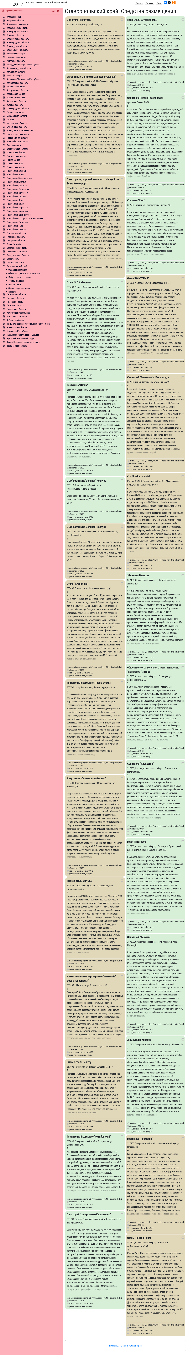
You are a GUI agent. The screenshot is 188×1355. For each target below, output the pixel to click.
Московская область (17, 123)
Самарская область (16, 240)
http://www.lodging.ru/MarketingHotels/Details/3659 (109, 1298)
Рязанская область (16, 236)
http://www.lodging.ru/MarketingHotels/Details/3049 (109, 865)
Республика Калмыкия (17, 192)
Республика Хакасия (16, 229)
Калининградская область (19, 68)
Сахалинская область (17, 251)
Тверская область (15, 298)
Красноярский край (16, 97)
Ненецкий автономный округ (20, 130)
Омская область (14, 145)
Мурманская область (17, 127)
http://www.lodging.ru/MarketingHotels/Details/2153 (109, 511)
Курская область (15, 105)
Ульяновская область (17, 316)
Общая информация (17, 269)
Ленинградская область (18, 108)
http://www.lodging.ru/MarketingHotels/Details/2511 (109, 763)
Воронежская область (17, 50)
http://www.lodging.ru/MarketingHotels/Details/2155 (109, 568)
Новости (12, 291)
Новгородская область (17, 138)
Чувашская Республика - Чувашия (23, 334)
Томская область (15, 301)
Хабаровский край (15, 320)
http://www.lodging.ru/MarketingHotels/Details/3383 (109, 1121)
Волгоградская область (18, 42)
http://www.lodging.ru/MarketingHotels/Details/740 (108, 267)
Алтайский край (14, 17)
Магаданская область (17, 116)
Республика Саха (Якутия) (19, 214)
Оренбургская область (17, 149)
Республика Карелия (16, 196)
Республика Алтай (15, 174)
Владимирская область (18, 39)
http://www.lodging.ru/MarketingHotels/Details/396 (108, 163)
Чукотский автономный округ (20, 338)
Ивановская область (16, 57)
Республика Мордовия (17, 211)
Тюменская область (16, 309)
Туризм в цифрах (16, 280)
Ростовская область (16, 233)
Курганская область (16, 101)
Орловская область (16, 152)
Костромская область (17, 90)
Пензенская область (16, 156)
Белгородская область (17, 31)
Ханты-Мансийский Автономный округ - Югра (28, 323)
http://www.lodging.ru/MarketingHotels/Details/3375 (109, 1046)
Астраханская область (17, 28)
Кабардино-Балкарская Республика (24, 64)
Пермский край (14, 160)
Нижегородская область (18, 134)
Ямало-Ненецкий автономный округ (23, 342)
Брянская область (15, 35)
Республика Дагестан (17, 185)
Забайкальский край (16, 53)
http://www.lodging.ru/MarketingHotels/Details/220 (108, 61)
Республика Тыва (15, 225)
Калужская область (16, 72)
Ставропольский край (17, 266)
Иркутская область (16, 61)
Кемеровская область (17, 83)
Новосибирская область (18, 141)
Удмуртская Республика (18, 312)
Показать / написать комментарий (125, 1345)
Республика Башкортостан (19, 178)
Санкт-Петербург (15, 244)
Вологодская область (17, 46)
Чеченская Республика (17, 331)
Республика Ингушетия (18, 189)
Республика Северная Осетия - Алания (25, 218)
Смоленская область (17, 262)
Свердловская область (18, 255)
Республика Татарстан (17, 222)
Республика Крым (15, 203)
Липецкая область (15, 112)
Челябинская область (17, 327)
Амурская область (15, 20)
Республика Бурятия (16, 182)
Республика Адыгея (16, 171)
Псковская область (16, 167)
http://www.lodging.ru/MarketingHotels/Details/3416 (109, 1199)
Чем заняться (14, 284)
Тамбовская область (16, 294)
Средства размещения (19, 288)
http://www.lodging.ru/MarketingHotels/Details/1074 (109, 465)
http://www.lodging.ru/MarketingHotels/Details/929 (108, 369)
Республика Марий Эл (17, 207)
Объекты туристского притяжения (24, 273)
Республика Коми (15, 200)
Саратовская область (17, 247)
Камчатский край (14, 75)
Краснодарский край (16, 94)
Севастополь (13, 258)
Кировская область (16, 86)
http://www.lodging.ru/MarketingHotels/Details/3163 (109, 961)
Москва (10, 119)
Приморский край (15, 163)
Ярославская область (17, 345)
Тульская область (15, 305)
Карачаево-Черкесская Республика (24, 79)
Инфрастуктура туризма (19, 277)
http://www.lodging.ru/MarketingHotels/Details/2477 (109, 667)
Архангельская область (18, 24)
